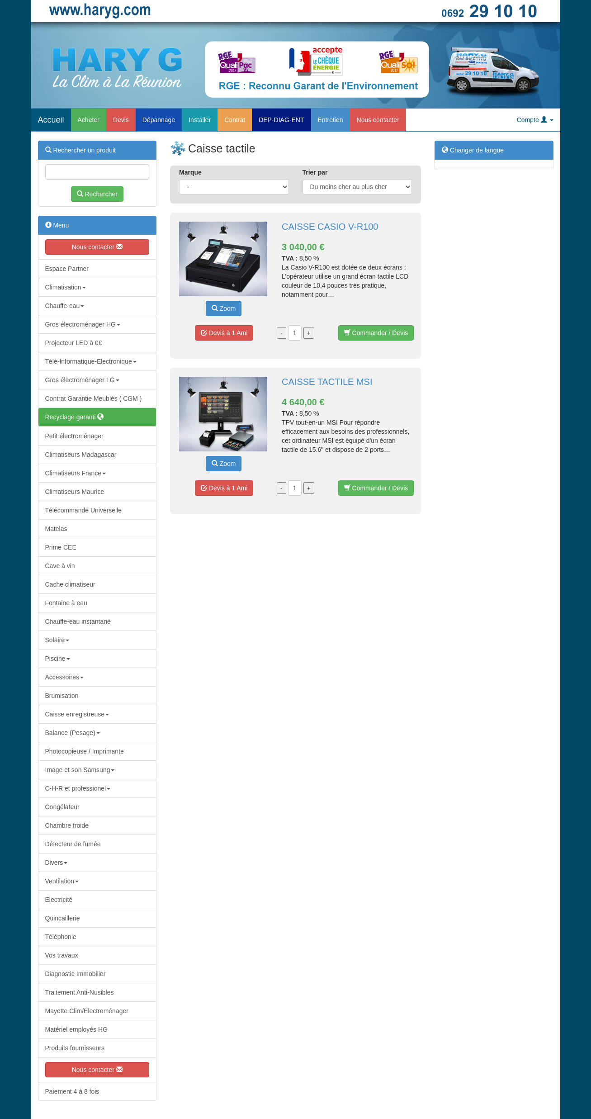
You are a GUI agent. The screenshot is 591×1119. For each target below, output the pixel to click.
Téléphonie (60, 936)
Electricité (59, 899)
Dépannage (158, 119)
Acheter (88, 119)
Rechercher (97, 194)
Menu (57, 225)
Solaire (57, 640)
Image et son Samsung (80, 769)
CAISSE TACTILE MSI (327, 382)
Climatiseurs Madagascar (81, 454)
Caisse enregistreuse (77, 714)
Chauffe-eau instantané (78, 621)
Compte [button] (535, 119)
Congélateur (62, 807)
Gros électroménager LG (82, 380)
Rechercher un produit (80, 150)
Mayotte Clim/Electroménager (86, 1011)
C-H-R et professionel (78, 788)
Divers (56, 862)
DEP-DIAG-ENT (281, 119)
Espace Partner (67, 268)
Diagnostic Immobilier (75, 973)
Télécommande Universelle (83, 510)
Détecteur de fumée (73, 844)
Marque (190, 172)
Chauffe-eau (65, 305)
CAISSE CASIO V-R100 (330, 227)
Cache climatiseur (70, 584)
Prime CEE (60, 547)
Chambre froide (67, 825)
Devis (121, 119)
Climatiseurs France (75, 473)
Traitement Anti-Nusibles (79, 992)
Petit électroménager (74, 436)
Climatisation (65, 287)
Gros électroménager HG (82, 324)
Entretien (330, 119)
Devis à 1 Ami (224, 333)
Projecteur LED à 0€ (73, 342)
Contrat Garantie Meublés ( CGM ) (93, 398)
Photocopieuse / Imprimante (84, 751)
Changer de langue (473, 150)
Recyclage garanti (74, 417)
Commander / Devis (376, 333)
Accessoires (64, 677)
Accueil (51, 119)
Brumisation (62, 695)
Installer (200, 119)
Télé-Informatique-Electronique (91, 361)
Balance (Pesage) (72, 732)
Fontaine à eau (66, 603)
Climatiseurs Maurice (74, 491)
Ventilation (62, 881)
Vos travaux (61, 955)
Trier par (315, 172)
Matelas (56, 528)
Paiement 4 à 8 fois (72, 1091)
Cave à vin (60, 565)
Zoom (224, 308)
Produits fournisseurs (75, 1048)
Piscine (57, 658)
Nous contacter (378, 119)
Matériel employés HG (76, 1029)
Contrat (234, 119)
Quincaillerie (62, 918)
